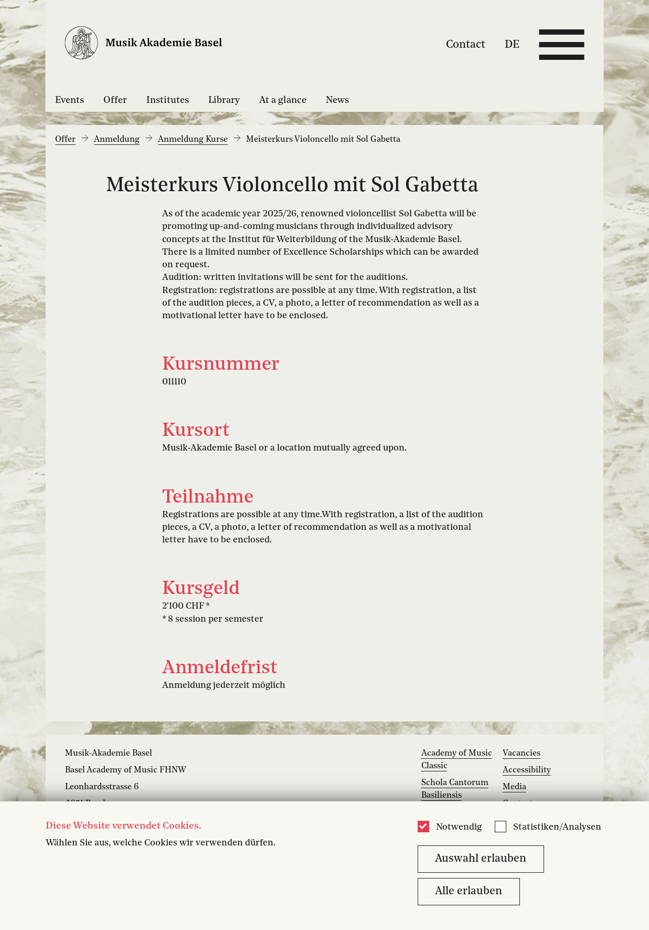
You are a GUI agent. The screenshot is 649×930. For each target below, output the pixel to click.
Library (224, 100)
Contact (465, 44)
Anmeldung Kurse (193, 139)
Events (69, 100)
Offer (115, 100)
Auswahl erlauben (480, 858)
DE (512, 44)
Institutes (167, 100)
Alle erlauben (468, 891)
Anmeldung (117, 139)
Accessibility (527, 770)
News (337, 100)
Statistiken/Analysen (557, 827)
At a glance (282, 100)
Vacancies (521, 753)
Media (514, 787)
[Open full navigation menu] (561, 44)
